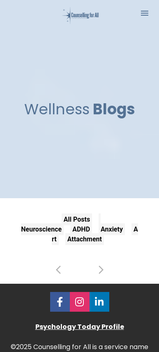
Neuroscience (41, 224)
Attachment (84, 234)
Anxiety (112, 224)
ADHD (81, 224)
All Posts (77, 214)
